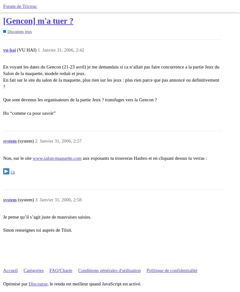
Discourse (38, 283)
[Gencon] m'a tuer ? (38, 21)
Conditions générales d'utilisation (109, 270)
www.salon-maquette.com (57, 158)
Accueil (10, 270)
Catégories (33, 270)
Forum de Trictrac (20, 6)
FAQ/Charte (60, 270)
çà (13, 171)
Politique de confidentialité (172, 270)
